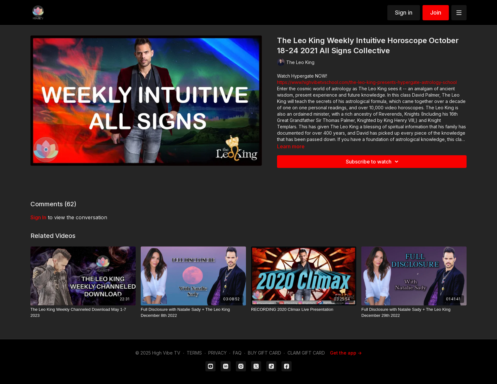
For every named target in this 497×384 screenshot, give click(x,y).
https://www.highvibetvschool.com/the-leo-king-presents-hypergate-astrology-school (367, 82)
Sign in (403, 12)
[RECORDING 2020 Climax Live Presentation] (303, 309)
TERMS (194, 352)
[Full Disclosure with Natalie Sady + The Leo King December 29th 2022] (414, 312)
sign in (38, 217)
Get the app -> (346, 352)
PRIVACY (217, 352)
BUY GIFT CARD (264, 352)
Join (435, 12)
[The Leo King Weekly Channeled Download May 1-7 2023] (83, 312)
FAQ (237, 352)
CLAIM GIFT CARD (306, 352)
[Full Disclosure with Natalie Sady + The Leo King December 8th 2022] (193, 312)
